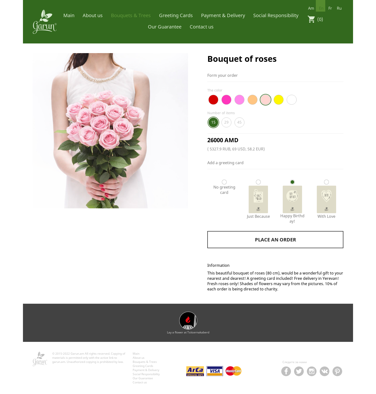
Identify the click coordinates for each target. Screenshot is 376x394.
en (321, 8)
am (311, 8)
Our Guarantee (164, 26)
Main (68, 15)
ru (339, 8)
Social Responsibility (275, 15)
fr (330, 8)
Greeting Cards (176, 15)
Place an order (275, 239)
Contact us (202, 26)
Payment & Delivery (223, 15)
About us (93, 15)
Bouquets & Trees (131, 15)
